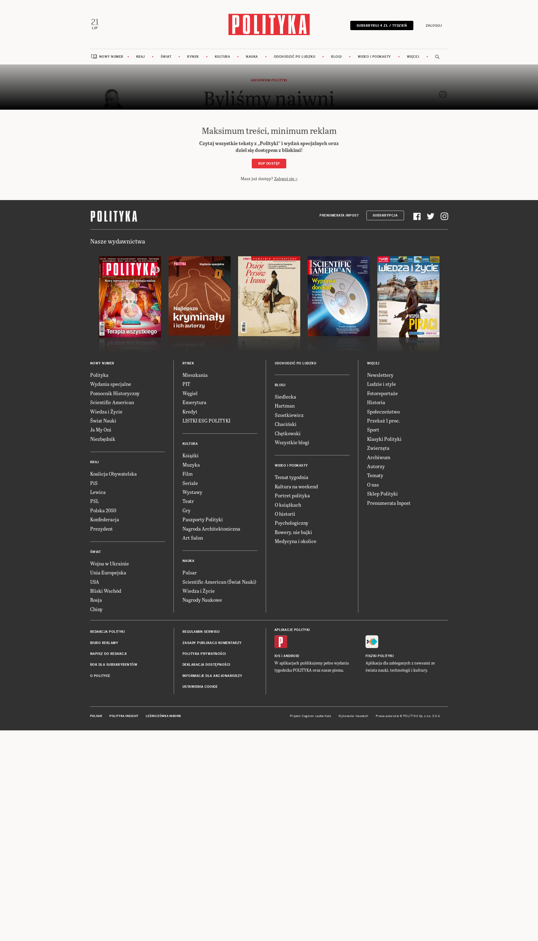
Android (291, 656)
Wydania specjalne (110, 383)
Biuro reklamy (104, 642)
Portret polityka (292, 495)
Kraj (140, 56)
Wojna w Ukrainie (109, 563)
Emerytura (194, 401)
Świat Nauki (103, 420)
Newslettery (380, 374)
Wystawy (192, 491)
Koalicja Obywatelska (113, 473)
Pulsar (189, 572)
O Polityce (100, 675)
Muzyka (191, 464)
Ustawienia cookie (200, 686)
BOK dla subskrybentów (114, 664)
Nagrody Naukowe (202, 599)
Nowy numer (111, 56)
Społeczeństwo (383, 410)
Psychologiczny (291, 522)
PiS (94, 482)
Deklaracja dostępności (206, 664)
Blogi (336, 56)
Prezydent (101, 528)
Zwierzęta (378, 447)
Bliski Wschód (105, 590)
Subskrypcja (385, 215)
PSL (94, 500)
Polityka (99, 374)
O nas (373, 483)
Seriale (190, 482)
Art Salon (192, 537)
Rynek (193, 56)
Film (187, 473)
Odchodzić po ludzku (294, 56)
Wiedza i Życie (106, 410)
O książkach (288, 504)
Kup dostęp (269, 163)
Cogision (308, 715)
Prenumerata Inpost (339, 215)
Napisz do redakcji (108, 653)
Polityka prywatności (204, 653)
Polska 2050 (103, 509)
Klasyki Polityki (384, 438)
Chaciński (286, 423)
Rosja (96, 599)
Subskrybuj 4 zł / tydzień (382, 25)
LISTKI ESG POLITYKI (206, 420)
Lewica (98, 491)
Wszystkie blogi (292, 441)
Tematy (375, 474)
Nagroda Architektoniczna (211, 528)
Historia (376, 401)
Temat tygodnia (291, 476)
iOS (277, 656)
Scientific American (112, 401)
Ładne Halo (323, 715)
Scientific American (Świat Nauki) (219, 581)
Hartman (285, 405)
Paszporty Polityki (202, 519)
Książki (190, 455)
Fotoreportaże (382, 392)
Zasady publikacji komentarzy (212, 642)
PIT (186, 383)
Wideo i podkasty (374, 56)
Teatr (188, 500)
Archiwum (378, 456)
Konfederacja (104, 519)
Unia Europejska (108, 572)
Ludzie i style (381, 383)
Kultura (222, 56)
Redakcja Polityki (107, 631)
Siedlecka (285, 396)
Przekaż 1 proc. (383, 420)
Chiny (96, 608)
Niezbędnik (102, 438)
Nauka (252, 56)
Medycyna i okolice (295, 540)
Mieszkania (195, 374)
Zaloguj (434, 25)
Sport (373, 429)
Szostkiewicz (289, 414)
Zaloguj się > (286, 178)
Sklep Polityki (382, 493)
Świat (166, 56)
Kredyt (189, 410)
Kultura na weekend (296, 485)
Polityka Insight (123, 715)
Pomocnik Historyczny (115, 392)
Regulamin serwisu (201, 631)
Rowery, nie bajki (293, 531)
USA (94, 581)
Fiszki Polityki (380, 656)
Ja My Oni (100, 429)
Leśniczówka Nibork (163, 715)
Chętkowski (288, 432)
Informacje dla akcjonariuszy (212, 675)
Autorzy (376, 465)
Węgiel (190, 392)
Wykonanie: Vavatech (353, 715)
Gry (186, 509)
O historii (285, 513)
